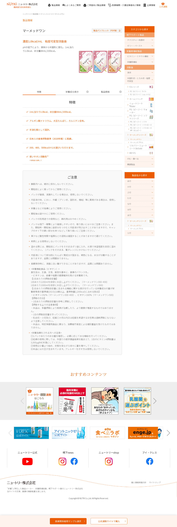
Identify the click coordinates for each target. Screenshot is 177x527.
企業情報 (149, 5)
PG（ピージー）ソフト (138, 121)
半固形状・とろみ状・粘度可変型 (138, 79)
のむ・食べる (133, 158)
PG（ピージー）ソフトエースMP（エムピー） (141, 129)
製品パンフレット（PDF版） (105, 30)
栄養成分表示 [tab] (72, 91)
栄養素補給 (132, 62)
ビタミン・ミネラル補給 (137, 56)
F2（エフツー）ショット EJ (140, 94)
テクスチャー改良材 (135, 40)
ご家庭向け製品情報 (94, 5)
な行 (129, 203)
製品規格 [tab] (105, 91)
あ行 (129, 181)
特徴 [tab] (39, 91)
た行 (129, 198)
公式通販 (163, 5)
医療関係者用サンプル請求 (68, 521)
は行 (129, 209)
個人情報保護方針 (138, 482)
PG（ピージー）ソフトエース (141, 125)
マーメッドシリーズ (46, 14)
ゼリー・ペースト (134, 45)
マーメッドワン (136, 139)
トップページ (27, 14)
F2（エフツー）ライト (138, 91)
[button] (154, 401)
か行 (129, 186)
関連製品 (131, 164)
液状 (129, 72)
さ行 (129, 192)
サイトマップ (155, 482)
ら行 (129, 233)
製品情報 (54, 5)
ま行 (129, 215)
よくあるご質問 (71, 5)
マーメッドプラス (136, 142)
